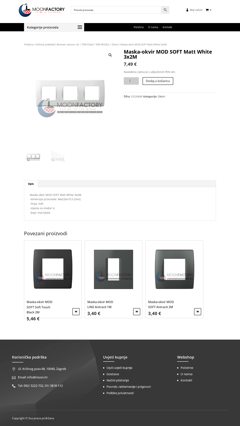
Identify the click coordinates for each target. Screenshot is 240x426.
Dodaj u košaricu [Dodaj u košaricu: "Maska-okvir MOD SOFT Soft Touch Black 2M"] (76, 311)
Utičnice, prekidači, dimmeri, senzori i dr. (57, 44)
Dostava (112, 374)
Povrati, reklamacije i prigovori (128, 387)
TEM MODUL (102, 44)
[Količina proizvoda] (131, 81)
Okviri (115, 44)
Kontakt (186, 380)
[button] (110, 55)
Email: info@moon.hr (33, 377)
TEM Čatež (87, 44)
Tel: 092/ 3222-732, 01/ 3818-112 (40, 386)
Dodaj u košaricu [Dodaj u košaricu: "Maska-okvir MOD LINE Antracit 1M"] (136, 311)
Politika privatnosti (120, 393)
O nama (186, 374)
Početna (28, 44)
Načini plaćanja (117, 380)
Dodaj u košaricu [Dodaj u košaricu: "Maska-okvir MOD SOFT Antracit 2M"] (197, 311)
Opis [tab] (31, 184)
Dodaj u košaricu (158, 81)
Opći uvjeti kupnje (119, 368)
